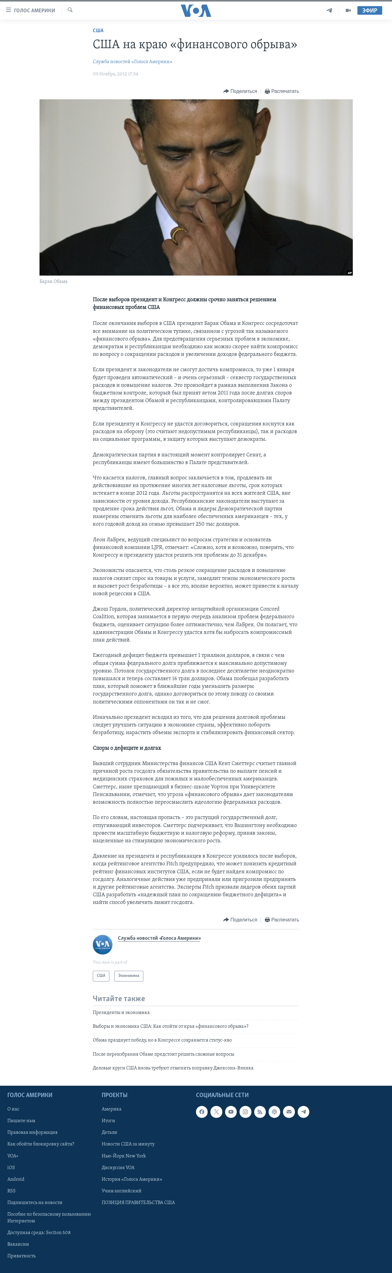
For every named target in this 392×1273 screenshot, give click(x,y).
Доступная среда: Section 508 (39, 1232)
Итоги (108, 1121)
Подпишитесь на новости (34, 1202)
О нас (13, 1109)
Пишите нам (21, 1121)
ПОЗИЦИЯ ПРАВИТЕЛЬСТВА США (138, 1202)
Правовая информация (32, 1132)
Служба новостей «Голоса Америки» (132, 61)
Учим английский (121, 1190)
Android (15, 1179)
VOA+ (13, 1155)
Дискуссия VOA (118, 1167)
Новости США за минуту (128, 1144)
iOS (11, 1167)
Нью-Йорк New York (124, 1155)
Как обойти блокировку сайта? (40, 1144)
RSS (11, 1190)
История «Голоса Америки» (132, 1179)
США (98, 31)
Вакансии (18, 1244)
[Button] (240, 91)
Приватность (21, 1255)
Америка (112, 1109)
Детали (109, 1132)
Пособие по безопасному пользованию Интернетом (49, 1217)
